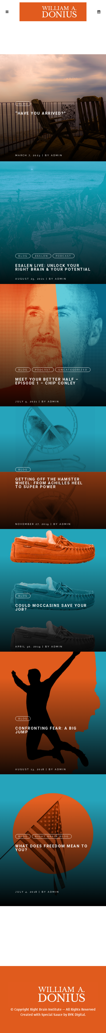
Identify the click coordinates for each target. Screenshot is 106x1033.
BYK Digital (76, 1014)
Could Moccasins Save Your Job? (51, 643)
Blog (22, 103)
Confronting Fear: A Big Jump (46, 775)
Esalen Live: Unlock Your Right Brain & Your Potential (53, 275)
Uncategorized (72, 387)
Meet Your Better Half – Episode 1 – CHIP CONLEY (47, 399)
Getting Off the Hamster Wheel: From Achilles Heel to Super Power (49, 510)
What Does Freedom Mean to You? (51, 903)
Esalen (41, 264)
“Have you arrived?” (40, 113)
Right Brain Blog (52, 891)
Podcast (63, 264)
